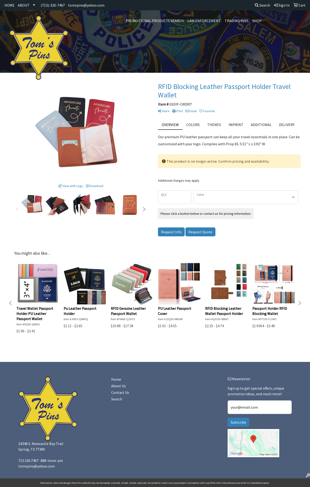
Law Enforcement (204, 20)
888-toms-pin (52, 460)
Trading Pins (237, 20)
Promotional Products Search (155, 20)
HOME (9, 5)
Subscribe (238, 422)
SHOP (257, 20)
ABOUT (24, 5)
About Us (118, 385)
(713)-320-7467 (53, 5)
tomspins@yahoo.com (86, 5)
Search (262, 5)
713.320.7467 (28, 460)
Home (116, 379)
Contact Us (120, 392)
